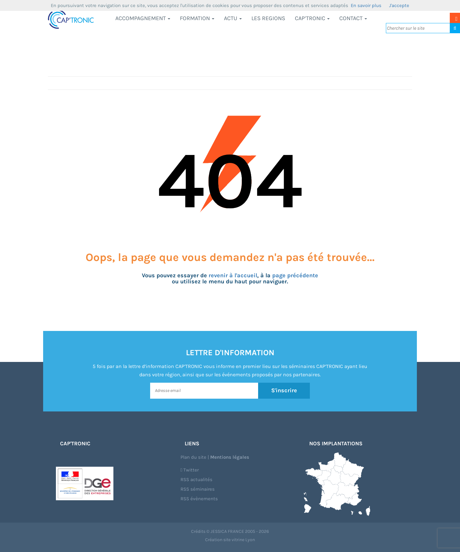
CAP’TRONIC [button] (312, 18)
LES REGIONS (268, 18)
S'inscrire (284, 390)
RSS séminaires (197, 489)
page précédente (295, 275)
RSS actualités (196, 479)
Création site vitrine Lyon (230, 539)
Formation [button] (197, 18)
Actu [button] (233, 18)
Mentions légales (229, 457)
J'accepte (399, 5)
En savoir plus (366, 5)
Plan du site (193, 457)
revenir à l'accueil (233, 275)
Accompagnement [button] (142, 18)
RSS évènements (199, 499)
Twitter (189, 470)
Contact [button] (353, 18)
